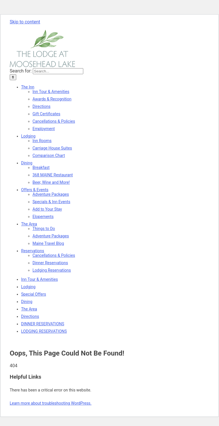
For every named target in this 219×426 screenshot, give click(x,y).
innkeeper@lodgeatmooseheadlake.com (82, 27)
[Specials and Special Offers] (34, 189)
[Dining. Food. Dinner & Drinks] (26, 163)
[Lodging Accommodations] (28, 136)
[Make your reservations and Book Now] (32, 251)
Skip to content (25, 22)
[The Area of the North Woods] (29, 224)
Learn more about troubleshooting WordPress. (51, 403)
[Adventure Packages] (51, 194)
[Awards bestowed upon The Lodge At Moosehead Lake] (52, 99)
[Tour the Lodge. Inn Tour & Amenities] (51, 91)
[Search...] (58, 71)
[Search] (13, 77)
